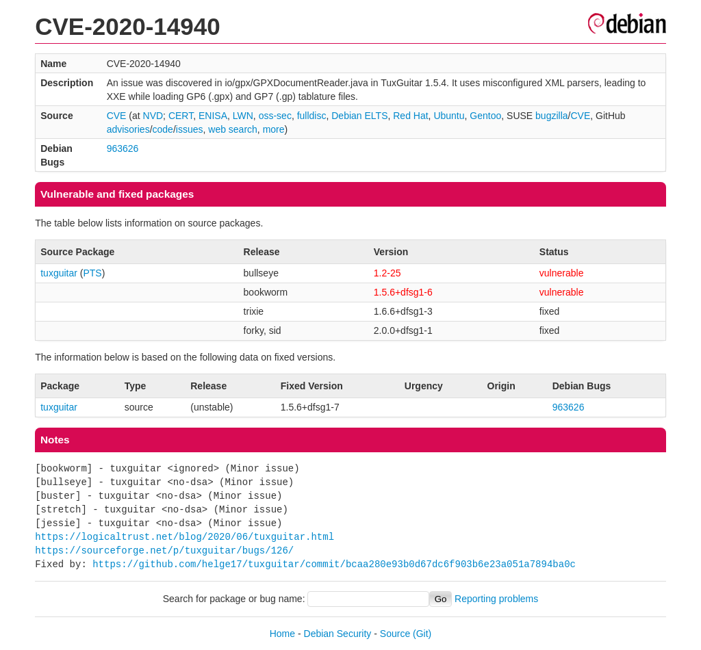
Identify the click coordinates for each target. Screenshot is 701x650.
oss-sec (275, 115)
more (274, 129)
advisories (128, 129)
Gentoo (485, 115)
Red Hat (410, 115)
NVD (153, 115)
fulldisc (312, 115)
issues (189, 129)
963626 (123, 148)
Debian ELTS (359, 115)
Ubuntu (448, 115)
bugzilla (551, 115)
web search (232, 129)
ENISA (213, 115)
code (163, 129)
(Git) (422, 633)
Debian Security (338, 633)
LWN (243, 115)
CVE (117, 115)
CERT (180, 115)
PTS (92, 273)
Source (395, 633)
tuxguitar (58, 273)
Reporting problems (496, 598)
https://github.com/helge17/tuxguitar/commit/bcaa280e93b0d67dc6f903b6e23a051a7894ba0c (334, 564)
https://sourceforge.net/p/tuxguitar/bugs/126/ (164, 550)
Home (282, 633)
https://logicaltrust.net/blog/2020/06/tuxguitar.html (184, 536)
